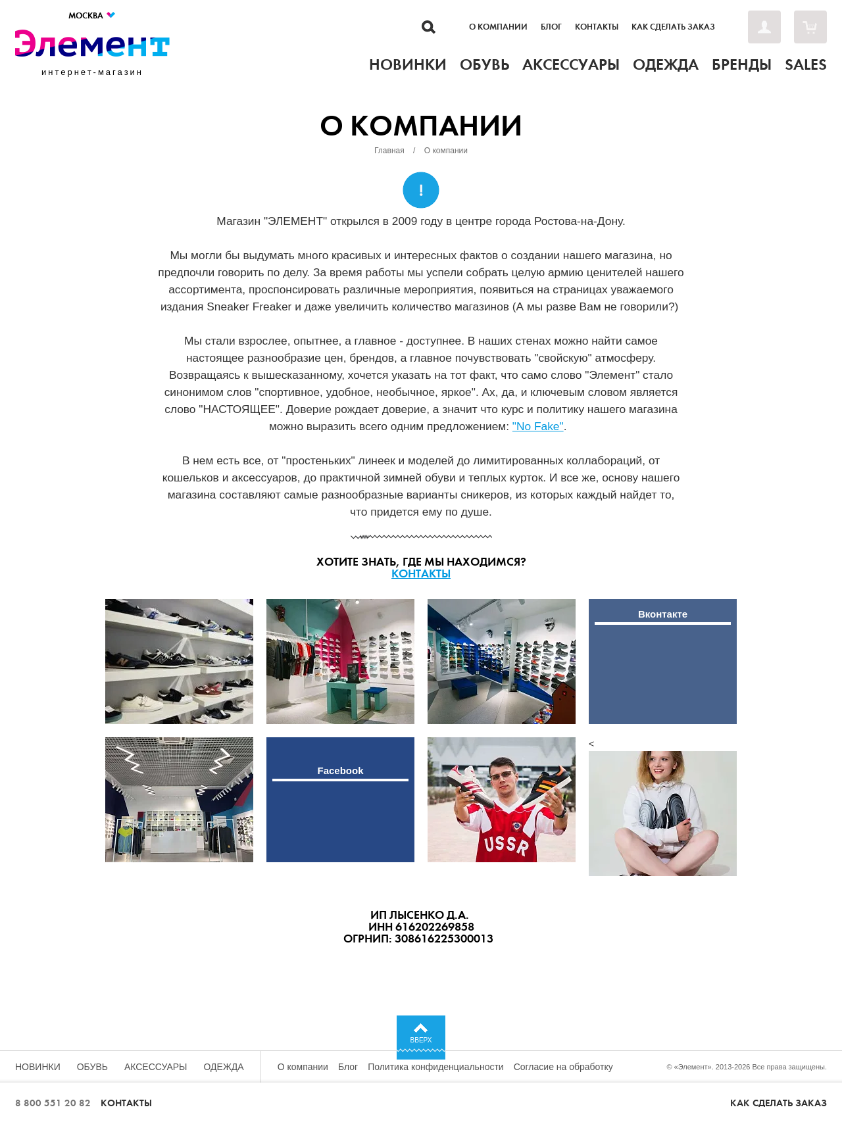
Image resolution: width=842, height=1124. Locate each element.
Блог (551, 27)
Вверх (421, 1040)
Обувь (92, 1066)
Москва (92, 15)
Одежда (224, 1066)
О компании (498, 27)
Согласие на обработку (563, 1066)
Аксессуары (155, 1066)
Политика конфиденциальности (436, 1066)
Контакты (596, 27)
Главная (389, 150)
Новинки (38, 1066)
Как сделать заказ (673, 27)
